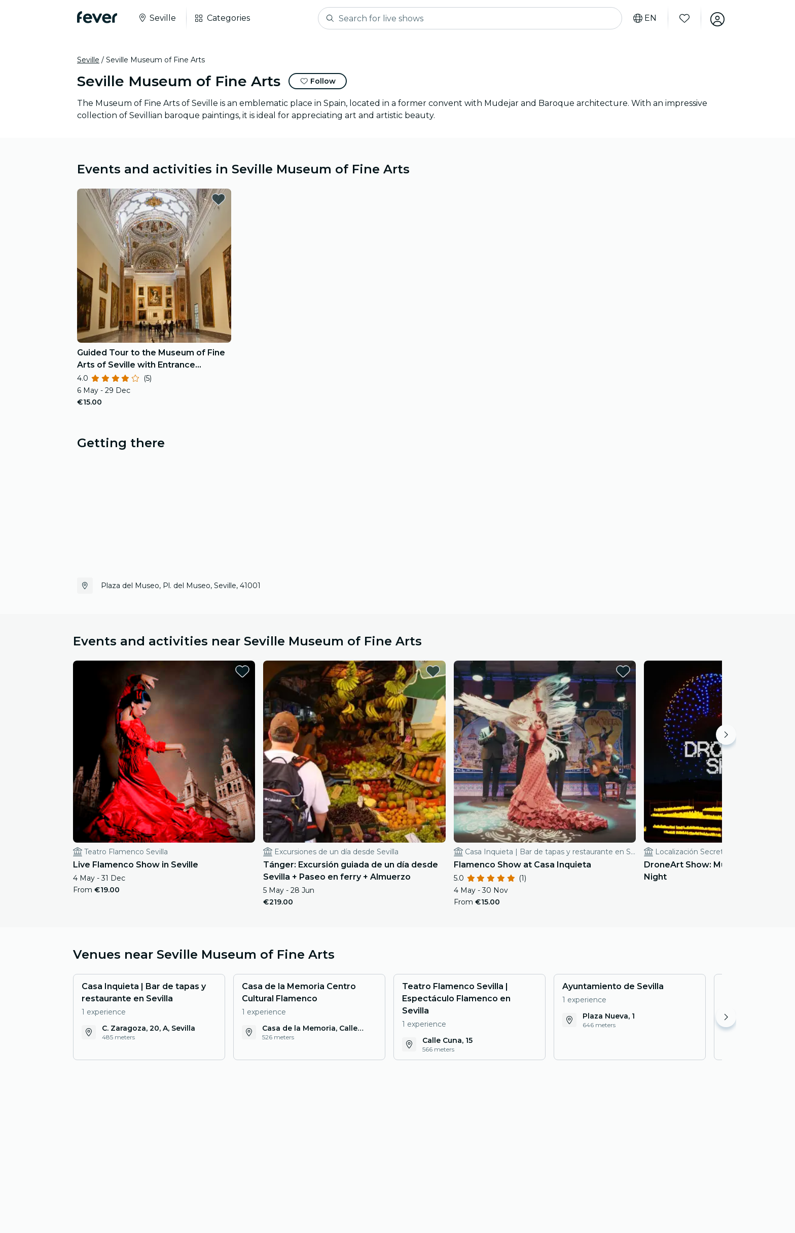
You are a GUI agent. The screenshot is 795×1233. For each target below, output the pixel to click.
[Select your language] (642, 18)
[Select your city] (156, 18)
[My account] (715, 18)
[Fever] (97, 17)
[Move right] (726, 734)
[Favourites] (682, 18)
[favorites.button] (218, 199)
